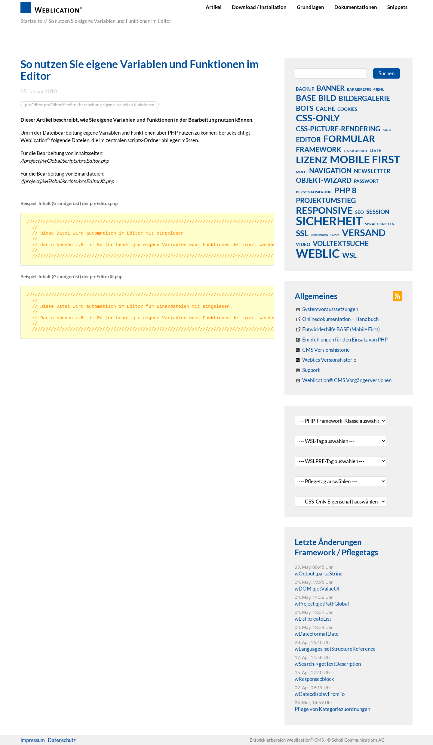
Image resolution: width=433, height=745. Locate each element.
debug (387, 130)
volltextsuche (341, 243)
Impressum (32, 740)
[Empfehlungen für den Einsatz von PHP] (341, 340)
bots (304, 108)
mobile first (365, 159)
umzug (334, 235)
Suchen (387, 73)
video (303, 244)
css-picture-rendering (338, 128)
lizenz (311, 159)
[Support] (307, 370)
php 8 (345, 190)
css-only (318, 118)
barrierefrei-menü (366, 89)
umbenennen (319, 235)
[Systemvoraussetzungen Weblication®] (326, 309)
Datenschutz (62, 740)
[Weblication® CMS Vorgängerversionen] (343, 380)
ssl (302, 233)
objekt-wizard (324, 180)
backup (305, 89)
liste (375, 150)
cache (325, 108)
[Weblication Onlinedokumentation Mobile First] (337, 329)
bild (327, 97)
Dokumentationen (355, 7)
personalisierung (314, 192)
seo (359, 212)
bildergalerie (364, 98)
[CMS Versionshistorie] (322, 350)
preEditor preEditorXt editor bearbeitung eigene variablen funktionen (89, 104)
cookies (347, 109)
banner (331, 88)
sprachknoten (380, 224)
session (377, 211)
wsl (349, 255)
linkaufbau (355, 151)
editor (308, 139)
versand (363, 232)
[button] (397, 296)
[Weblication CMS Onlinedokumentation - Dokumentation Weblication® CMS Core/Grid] (337, 319)
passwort (366, 181)
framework (318, 149)
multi (301, 172)
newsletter (372, 170)
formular (349, 138)
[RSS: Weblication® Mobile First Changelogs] (325, 360)
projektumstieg (326, 200)
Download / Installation (259, 7)
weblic (318, 253)
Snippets (397, 7)
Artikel (214, 7)
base (306, 97)
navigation (330, 170)
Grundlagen (310, 7)
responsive (324, 210)
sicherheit (329, 221)
